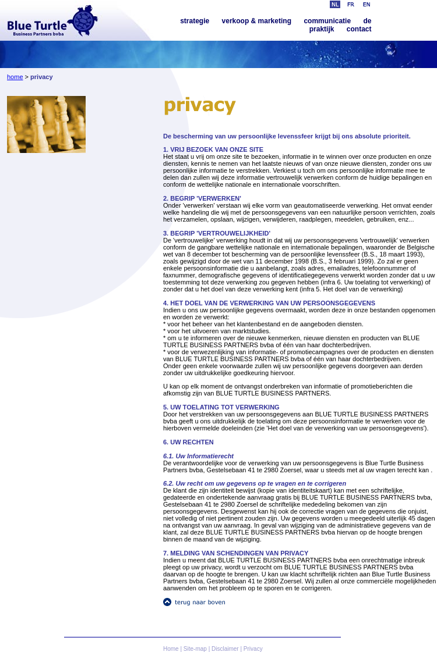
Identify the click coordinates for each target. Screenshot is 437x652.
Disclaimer (225, 649)
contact (359, 29)
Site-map (195, 649)
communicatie (327, 21)
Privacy (253, 649)
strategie (194, 21)
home (15, 76)
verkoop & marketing (256, 21)
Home (171, 649)
